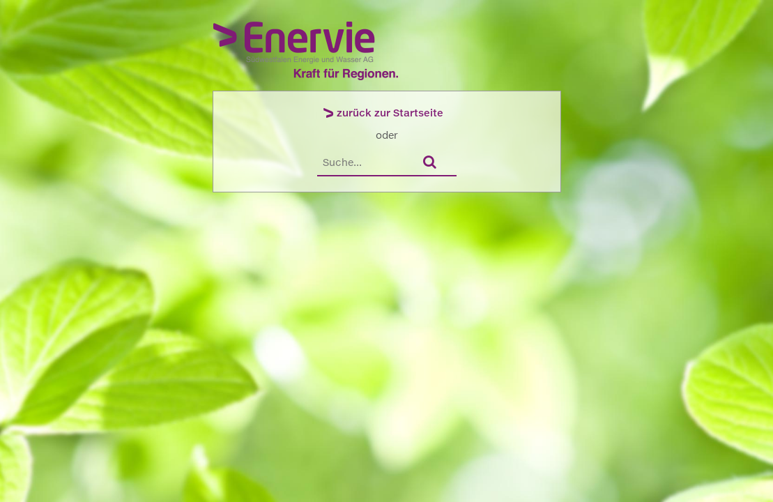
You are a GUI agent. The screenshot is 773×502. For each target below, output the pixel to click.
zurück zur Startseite (390, 113)
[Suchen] (433, 163)
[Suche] (364, 162)
